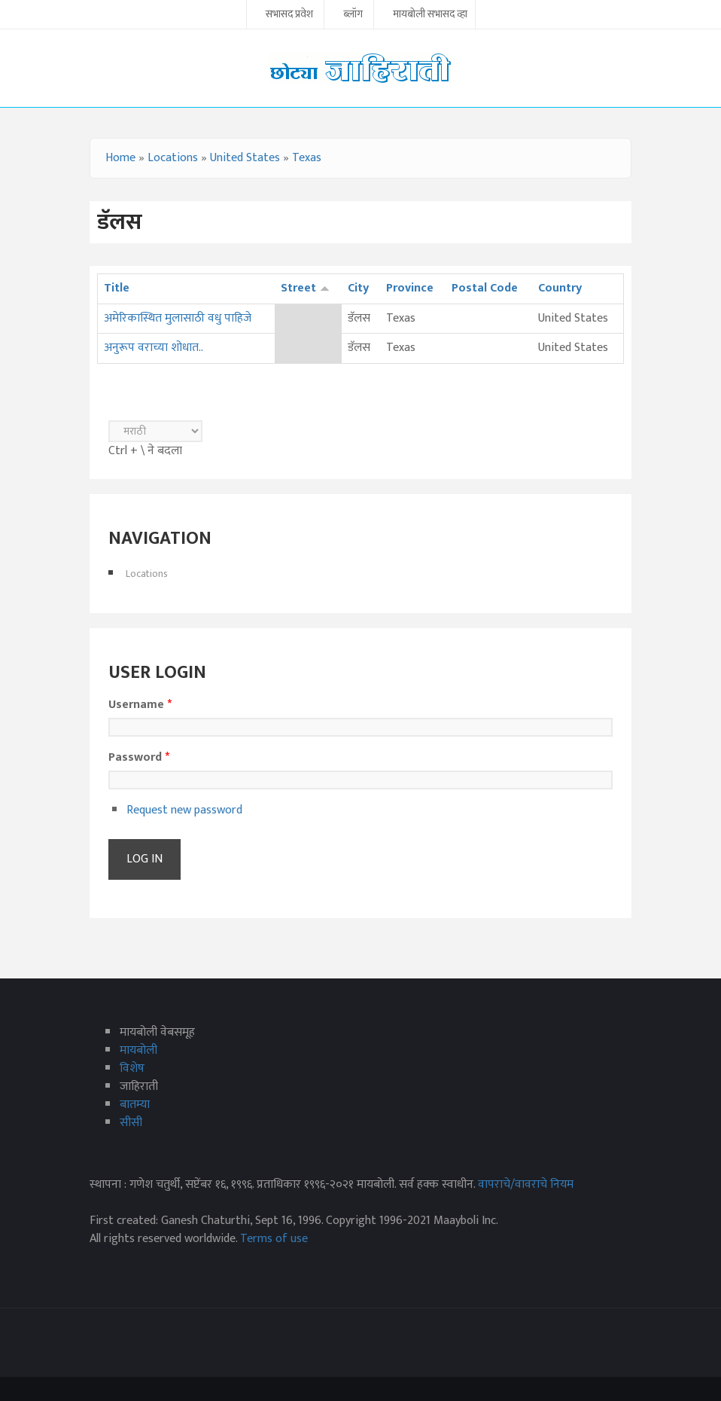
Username (140, 705)
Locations (173, 158)
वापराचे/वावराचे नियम (525, 1184)
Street (305, 288)
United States (245, 158)
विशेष (132, 1068)
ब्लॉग (353, 15)
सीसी (131, 1123)
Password (138, 758)
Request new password (184, 810)
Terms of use (274, 1239)
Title (116, 288)
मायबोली (138, 1050)
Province (410, 288)
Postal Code (485, 288)
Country (560, 288)
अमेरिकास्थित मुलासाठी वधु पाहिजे (177, 318)
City (358, 288)
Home (120, 158)
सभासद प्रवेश (289, 15)
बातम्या (135, 1104)
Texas (306, 158)
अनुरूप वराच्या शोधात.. (153, 347)
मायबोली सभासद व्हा (430, 15)
